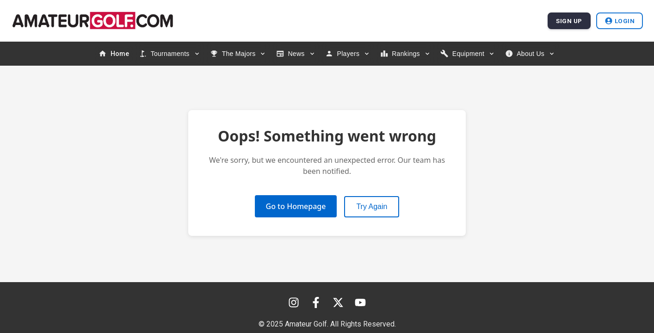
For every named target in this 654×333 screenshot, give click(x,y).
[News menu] (296, 53)
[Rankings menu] (405, 53)
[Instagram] (293, 302)
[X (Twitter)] (338, 302)
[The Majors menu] (238, 53)
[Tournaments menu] (169, 53)
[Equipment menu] (468, 53)
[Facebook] (316, 302)
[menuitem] (114, 54)
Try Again (371, 206)
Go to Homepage (296, 206)
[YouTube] (360, 302)
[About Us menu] (530, 53)
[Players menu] (347, 53)
